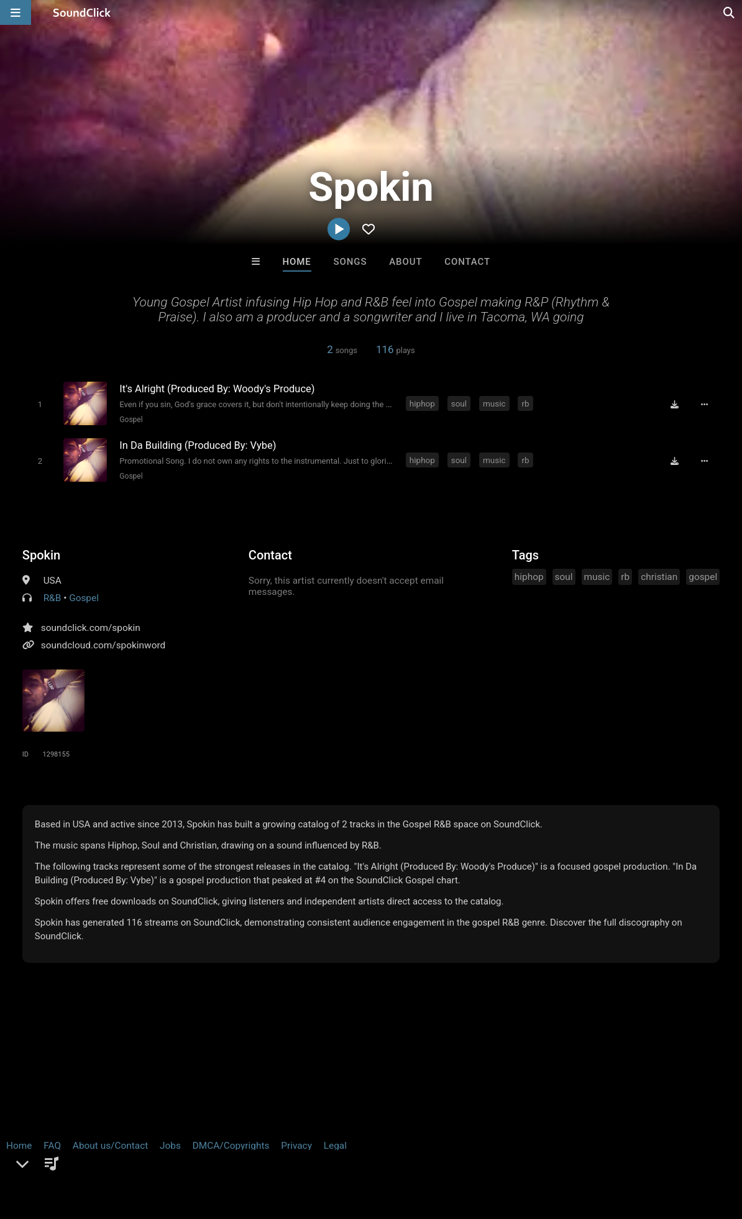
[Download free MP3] (675, 404)
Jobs (170, 1145)
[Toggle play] (39, 404)
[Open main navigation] (15, 12)
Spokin (41, 554)
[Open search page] (729, 12)
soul (459, 403)
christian (659, 576)
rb (525, 403)
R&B (53, 597)
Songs (350, 261)
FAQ (52, 1145)
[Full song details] (704, 404)
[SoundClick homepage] (82, 12)
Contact (467, 261)
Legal (335, 1145)
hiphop (422, 403)
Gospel (130, 419)
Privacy (296, 1145)
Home (297, 261)
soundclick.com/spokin (90, 627)
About (405, 261)
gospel (703, 576)
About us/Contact (110, 1145)
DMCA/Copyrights (231, 1145)
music (494, 403)
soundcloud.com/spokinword (103, 644)
